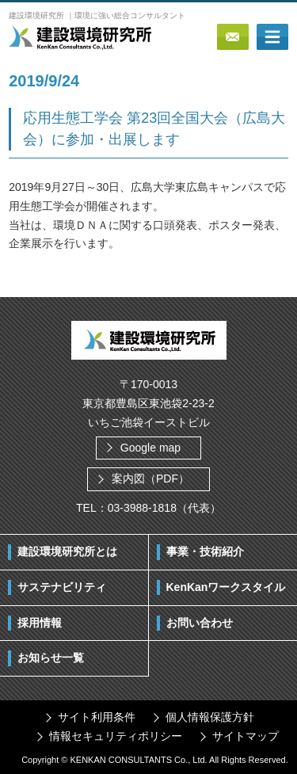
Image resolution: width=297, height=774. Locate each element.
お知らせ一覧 (50, 657)
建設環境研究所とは (67, 551)
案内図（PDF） (150, 478)
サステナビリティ (61, 587)
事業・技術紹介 (205, 551)
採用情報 (39, 622)
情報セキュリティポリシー (115, 736)
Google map (150, 447)
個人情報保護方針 (210, 717)
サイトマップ (245, 736)
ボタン (272, 37)
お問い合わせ (199, 622)
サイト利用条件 (96, 717)
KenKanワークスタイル (226, 587)
